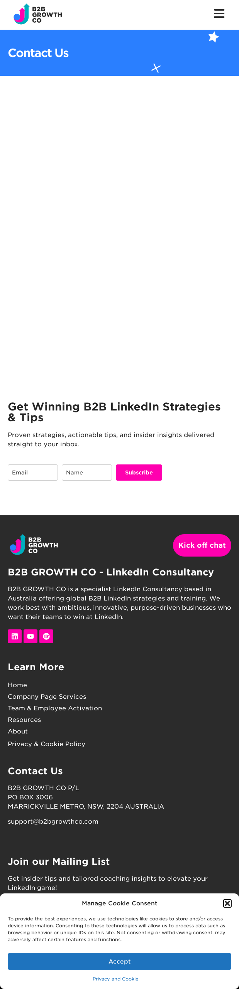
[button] (227, 903)
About (18, 731)
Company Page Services (47, 696)
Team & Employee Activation (55, 708)
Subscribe (139, 472)
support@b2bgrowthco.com (53, 821)
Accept (119, 961)
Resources (24, 719)
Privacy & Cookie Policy (46, 744)
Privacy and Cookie (116, 979)
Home (17, 685)
